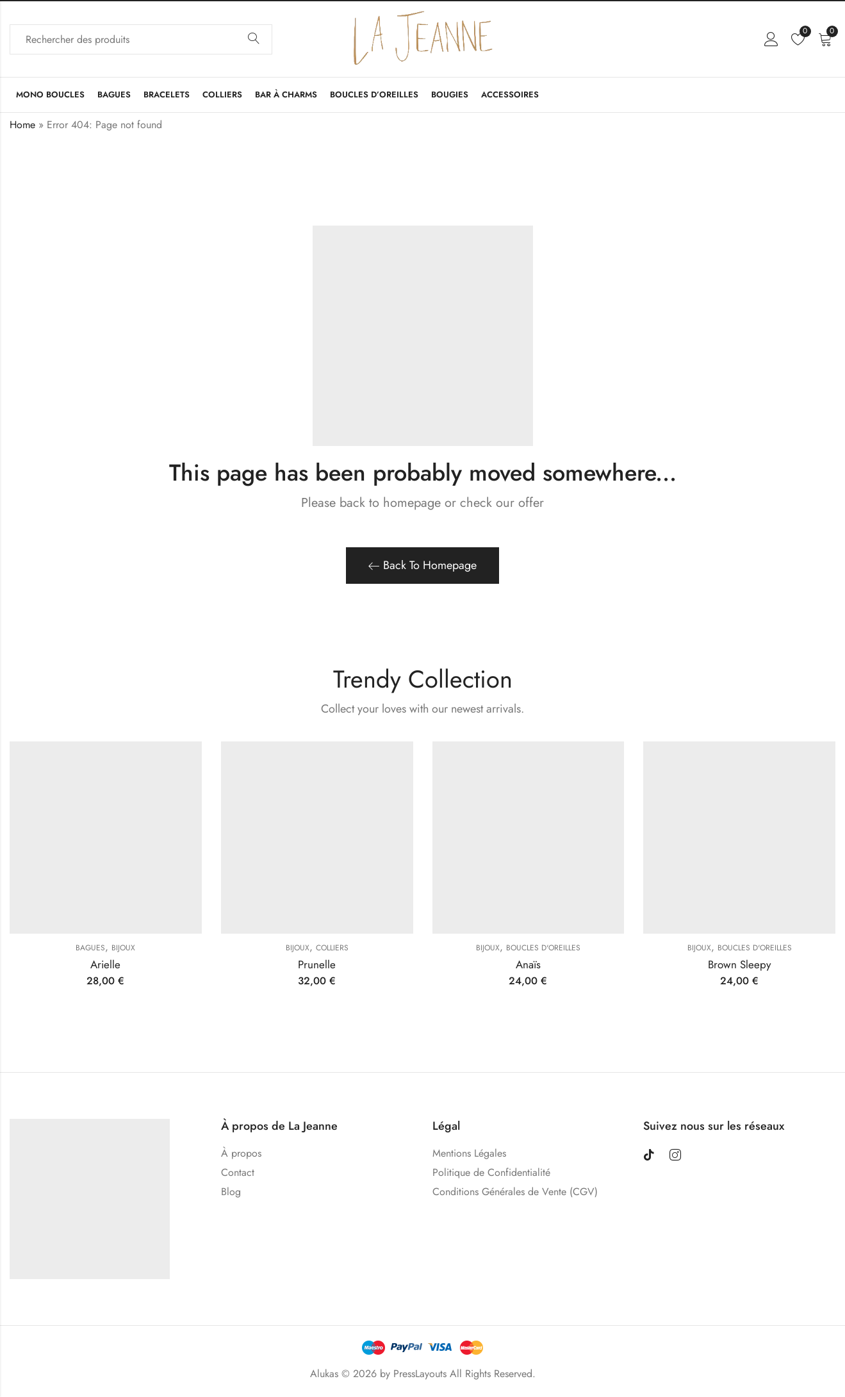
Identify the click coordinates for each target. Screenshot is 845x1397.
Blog (231, 1191)
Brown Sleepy (739, 964)
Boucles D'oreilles (543, 948)
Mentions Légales (469, 1153)
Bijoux (123, 948)
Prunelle (317, 964)
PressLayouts (420, 1373)
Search (253, 39)
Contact (237, 1172)
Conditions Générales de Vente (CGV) (515, 1191)
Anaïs (528, 964)
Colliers (332, 948)
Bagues (90, 948)
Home (22, 124)
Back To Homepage (422, 565)
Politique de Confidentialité (491, 1172)
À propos (241, 1153)
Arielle (105, 964)
